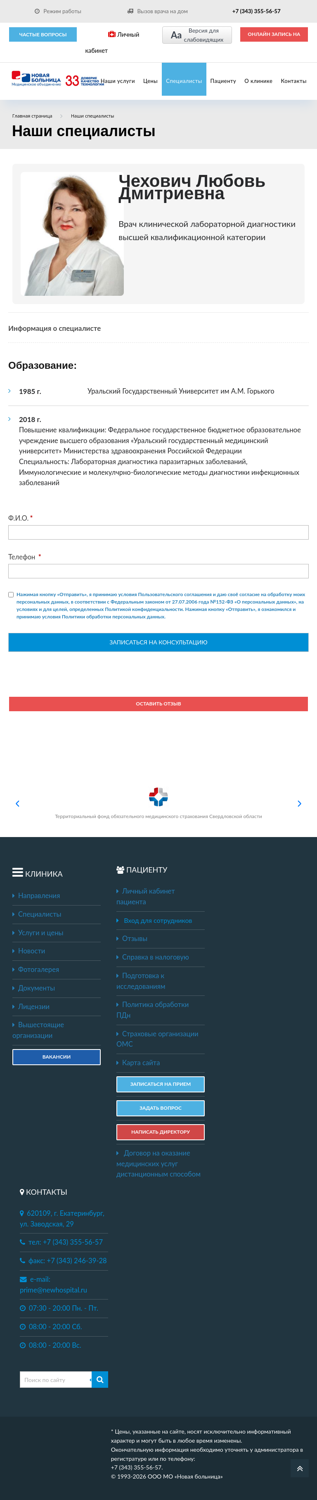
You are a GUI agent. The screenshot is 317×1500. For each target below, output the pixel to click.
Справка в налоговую (152, 957)
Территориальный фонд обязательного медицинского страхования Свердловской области (158, 803)
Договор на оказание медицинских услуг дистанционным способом (158, 1163)
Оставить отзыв (158, 703)
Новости (28, 951)
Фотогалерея (35, 969)
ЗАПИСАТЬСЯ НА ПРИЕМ (160, 1084)
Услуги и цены (37, 933)
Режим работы (58, 11)
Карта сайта (138, 1063)
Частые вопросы (43, 34)
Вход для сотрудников (158, 920)
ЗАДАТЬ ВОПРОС (161, 1108)
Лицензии (31, 1006)
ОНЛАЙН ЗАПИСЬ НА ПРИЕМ (274, 36)
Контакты (294, 81)
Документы (33, 988)
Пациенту (224, 81)
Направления (36, 896)
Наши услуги (118, 81)
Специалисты (184, 81)
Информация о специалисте (54, 328)
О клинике (258, 81)
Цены (150, 81)
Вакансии (57, 1057)
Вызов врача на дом (157, 11)
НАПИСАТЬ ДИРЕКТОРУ (160, 1132)
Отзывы (131, 938)
